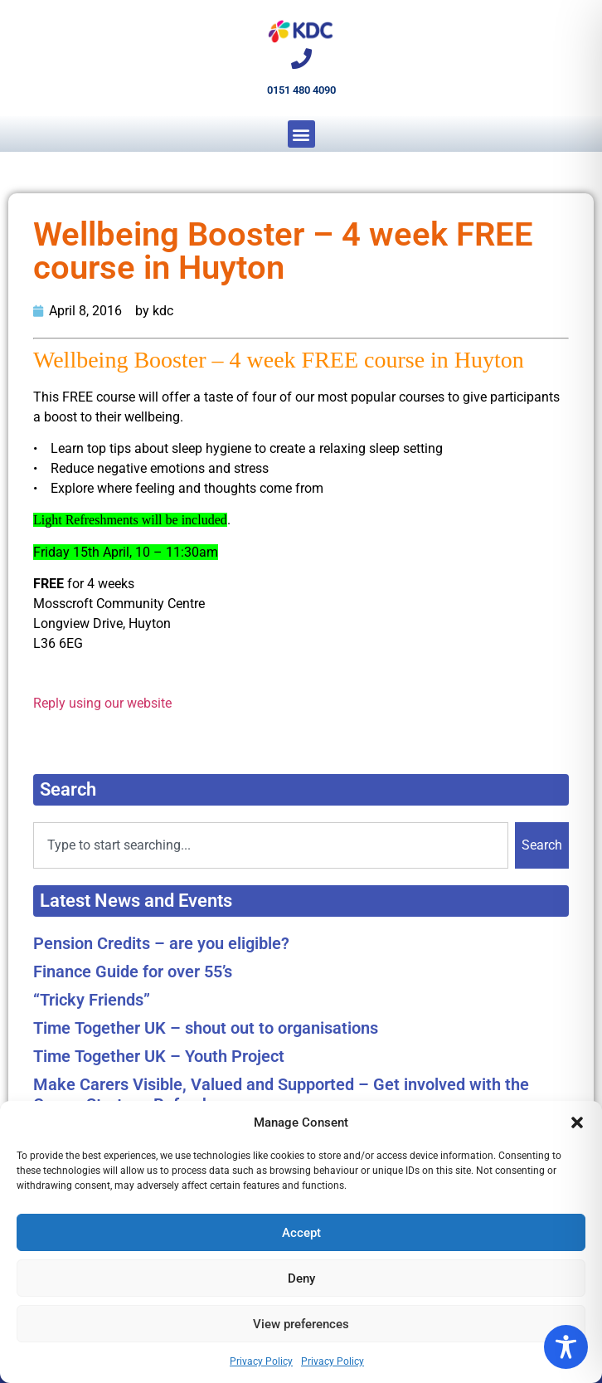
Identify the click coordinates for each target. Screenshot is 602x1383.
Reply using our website (102, 703)
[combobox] (270, 845)
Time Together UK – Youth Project (158, 1056)
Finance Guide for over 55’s (132, 971)
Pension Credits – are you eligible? (161, 943)
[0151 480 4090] (301, 58)
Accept (301, 1232)
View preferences (301, 1324)
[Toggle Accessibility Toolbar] (566, 1347)
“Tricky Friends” (91, 1000)
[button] (577, 1122)
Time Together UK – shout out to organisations (205, 1028)
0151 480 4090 (301, 90)
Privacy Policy (261, 1361)
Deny (301, 1278)
